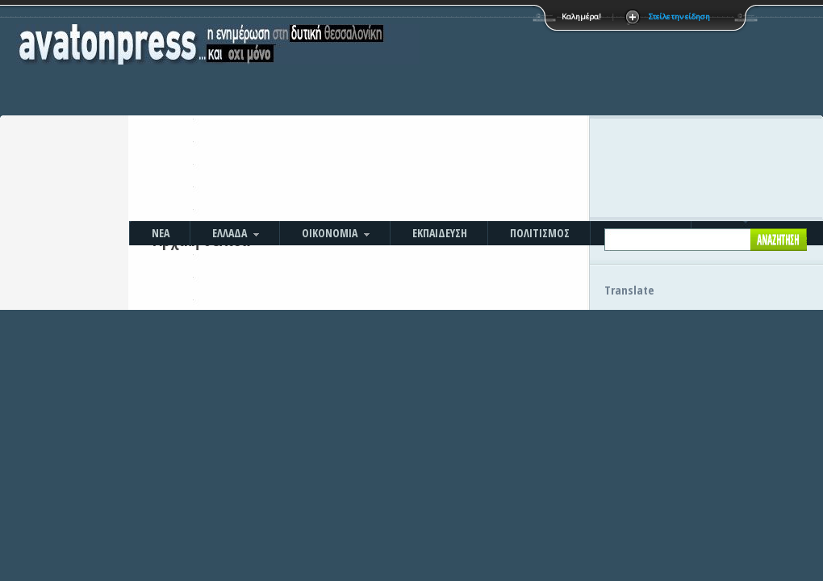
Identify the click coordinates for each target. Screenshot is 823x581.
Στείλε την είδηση (679, 16)
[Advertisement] (513, 113)
